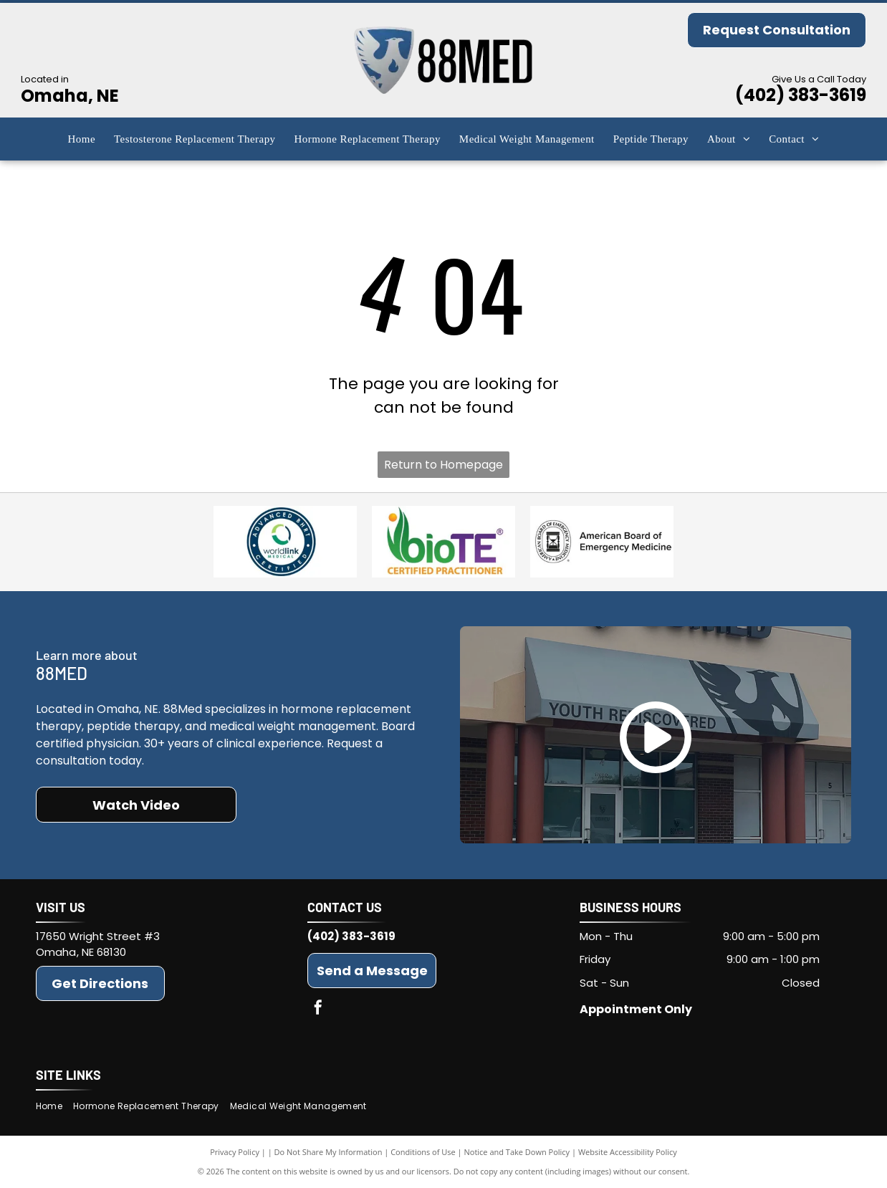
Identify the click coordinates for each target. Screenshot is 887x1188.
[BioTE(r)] (444, 542)
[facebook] (318, 1009)
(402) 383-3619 (800, 95)
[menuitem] (82, 139)
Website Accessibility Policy (627, 1151)
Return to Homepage (443, 464)
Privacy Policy (234, 1151)
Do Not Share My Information (328, 1151)
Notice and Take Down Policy (517, 1151)
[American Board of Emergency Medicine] (601, 542)
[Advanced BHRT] (285, 542)
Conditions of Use (423, 1151)
